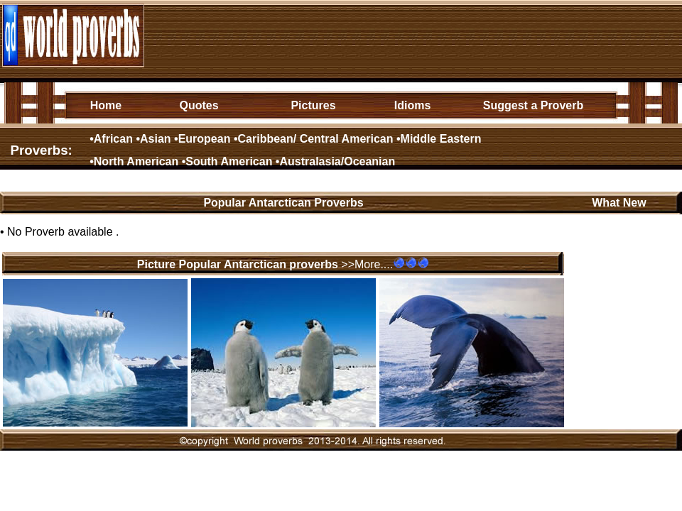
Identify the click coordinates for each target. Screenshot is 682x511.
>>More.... (367, 264)
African (113, 139)
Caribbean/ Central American (316, 139)
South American (228, 161)
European (204, 139)
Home (105, 105)
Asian (155, 139)
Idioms (412, 105)
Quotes (198, 105)
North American (136, 161)
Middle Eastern (441, 139)
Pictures (313, 105)
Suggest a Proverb (533, 105)
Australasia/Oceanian (337, 161)
